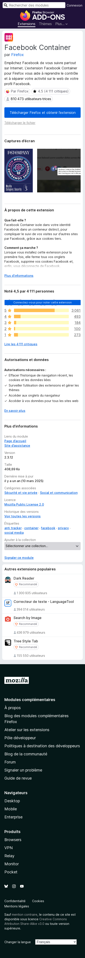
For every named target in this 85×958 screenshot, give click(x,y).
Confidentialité (15, 901)
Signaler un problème (23, 770)
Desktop (12, 801)
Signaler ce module (19, 557)
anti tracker (13, 528)
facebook (48, 528)
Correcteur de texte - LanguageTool (44, 602)
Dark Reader (24, 578)
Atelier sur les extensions (26, 729)
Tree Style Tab (26, 641)
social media (14, 532)
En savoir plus (14, 410)
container (31, 528)
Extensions (26, 24)
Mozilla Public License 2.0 (24, 504)
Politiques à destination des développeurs (42, 746)
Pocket (10, 872)
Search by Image (28, 618)
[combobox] (34, 5)
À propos (12, 707)
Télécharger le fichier (19, 123)
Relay (9, 856)
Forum (10, 762)
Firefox (17, 54)
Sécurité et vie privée (20, 492)
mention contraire (24, 914)
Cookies (38, 901)
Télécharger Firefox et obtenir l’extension (43, 112)
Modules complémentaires (29, 699)
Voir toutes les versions (22, 516)
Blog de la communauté (25, 754)
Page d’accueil (15, 441)
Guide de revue (18, 778)
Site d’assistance (17, 445)
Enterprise (13, 817)
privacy (63, 528)
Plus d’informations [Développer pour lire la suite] (18, 275)
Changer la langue (17, 942)
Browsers (12, 839)
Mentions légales (16, 906)
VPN (8, 847)
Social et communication (59, 492)
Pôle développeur (20, 738)
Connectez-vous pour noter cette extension (42, 302)
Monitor (11, 864)
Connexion (74, 5)
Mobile (10, 809)
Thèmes (45, 24)
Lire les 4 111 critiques (20, 344)
